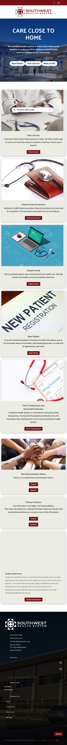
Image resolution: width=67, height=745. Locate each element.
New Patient (17, 63)
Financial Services (33, 218)
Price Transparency (33, 429)
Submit (58, 734)
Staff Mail (7, 686)
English (33, 484)
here (20, 478)
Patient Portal (33, 284)
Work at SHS (49, 63)
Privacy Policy (39, 740)
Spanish (33, 490)
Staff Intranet (8, 690)
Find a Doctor (33, 63)
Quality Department (33, 600)
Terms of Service (50, 740)
